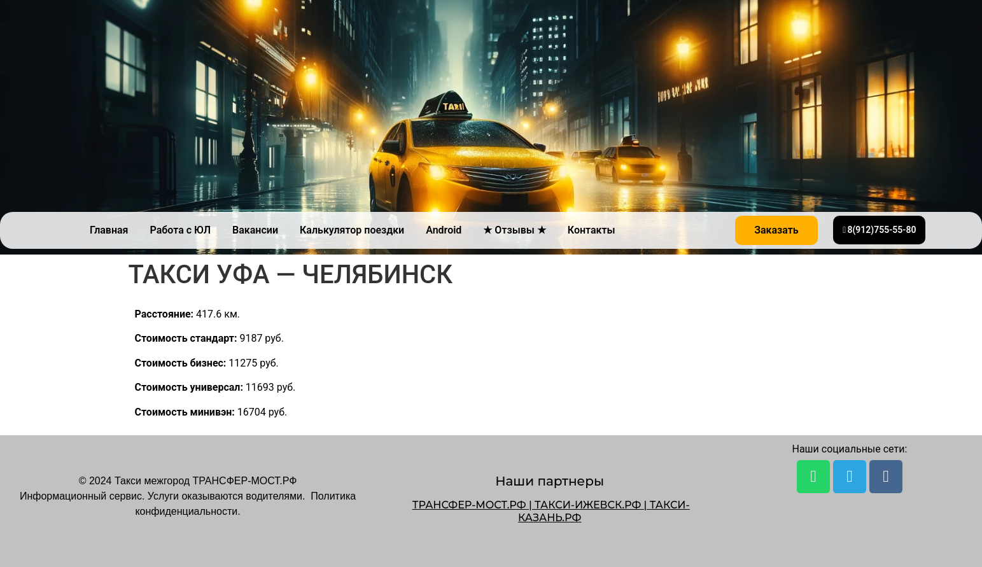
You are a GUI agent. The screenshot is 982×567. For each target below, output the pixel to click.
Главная (109, 230)
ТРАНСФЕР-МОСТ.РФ (469, 505)
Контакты (591, 230)
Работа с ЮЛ (180, 230)
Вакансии (255, 230)
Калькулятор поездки (352, 230)
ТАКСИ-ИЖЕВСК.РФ (588, 505)
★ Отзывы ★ (514, 230)
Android (443, 230)
